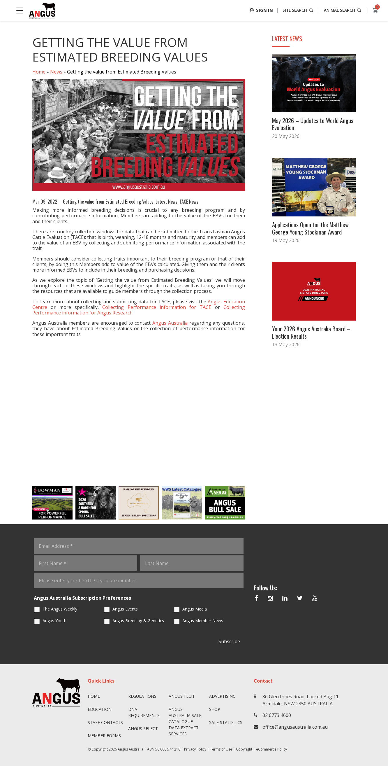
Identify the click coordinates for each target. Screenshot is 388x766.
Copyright (244, 749)
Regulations (142, 696)
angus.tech (181, 696)
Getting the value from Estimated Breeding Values (108, 201)
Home (38, 72)
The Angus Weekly (60, 609)
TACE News (188, 201)
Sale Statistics (225, 722)
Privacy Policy (195, 749)
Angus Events (125, 609)
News (56, 72)
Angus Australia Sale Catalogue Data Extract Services (185, 721)
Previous (26, 503)
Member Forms (104, 735)
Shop (214, 709)
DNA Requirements (144, 712)
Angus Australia (130, 749)
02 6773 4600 (276, 715)
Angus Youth (54, 620)
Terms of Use (221, 749)
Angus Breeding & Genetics (138, 620)
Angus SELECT (143, 728)
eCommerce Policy (271, 749)
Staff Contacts (105, 722)
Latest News (166, 201)
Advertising (222, 696)
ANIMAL (342, 10)
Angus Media (194, 609)
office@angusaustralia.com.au (295, 727)
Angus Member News (202, 620)
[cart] (375, 10)
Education (100, 709)
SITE (297, 10)
